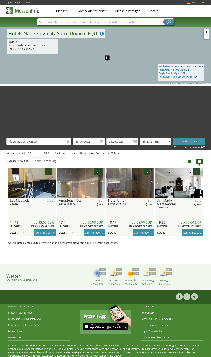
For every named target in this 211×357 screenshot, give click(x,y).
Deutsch (198, 2)
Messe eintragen (127, 11)
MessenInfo (23, 10)
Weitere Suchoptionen (187, 147)
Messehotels (15, 337)
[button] (106, 56)
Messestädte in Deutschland (24, 318)
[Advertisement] (105, 110)
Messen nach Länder (20, 312)
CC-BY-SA (207, 83)
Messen (63, 11)
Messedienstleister (92, 11)
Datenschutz (148, 306)
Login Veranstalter (151, 331)
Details (17, 232)
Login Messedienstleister (155, 337)
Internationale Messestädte (24, 325)
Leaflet (173, 83)
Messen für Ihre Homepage (157, 318)
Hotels (153, 11)
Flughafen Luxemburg (173, 69)
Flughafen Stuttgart (172, 73)
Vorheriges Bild (10, 183)
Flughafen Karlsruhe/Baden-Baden (180, 66)
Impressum (147, 312)
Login (9, 2)
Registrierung (22, 2)
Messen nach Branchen (21, 306)
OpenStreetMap (190, 83)
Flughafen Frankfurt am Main (177, 76)
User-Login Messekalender (156, 325)
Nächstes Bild (53, 183)
